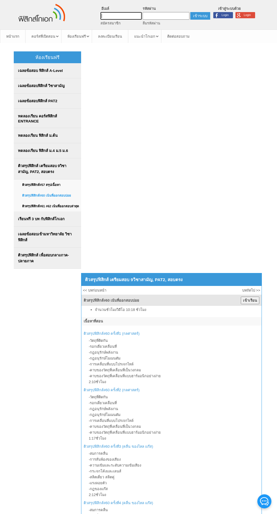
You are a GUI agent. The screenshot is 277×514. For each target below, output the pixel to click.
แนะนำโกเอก (144, 36)
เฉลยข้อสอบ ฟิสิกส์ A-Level (40, 71)
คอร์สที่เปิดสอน (43, 36)
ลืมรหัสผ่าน (151, 23)
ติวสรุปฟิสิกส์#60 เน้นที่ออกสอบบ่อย (46, 195)
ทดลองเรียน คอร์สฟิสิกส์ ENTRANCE (37, 118)
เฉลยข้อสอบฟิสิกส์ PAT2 (37, 101)
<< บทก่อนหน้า (94, 290)
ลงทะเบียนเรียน (110, 36)
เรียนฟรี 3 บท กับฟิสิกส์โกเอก (41, 219)
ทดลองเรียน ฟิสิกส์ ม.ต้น (38, 135)
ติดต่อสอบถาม (178, 36)
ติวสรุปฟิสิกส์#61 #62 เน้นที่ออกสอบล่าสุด (50, 206)
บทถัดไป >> (251, 290)
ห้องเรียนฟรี (76, 36)
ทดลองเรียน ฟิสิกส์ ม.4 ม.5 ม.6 (43, 151)
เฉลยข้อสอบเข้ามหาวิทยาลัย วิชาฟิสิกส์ (45, 237)
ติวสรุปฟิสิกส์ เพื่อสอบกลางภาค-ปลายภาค (43, 258)
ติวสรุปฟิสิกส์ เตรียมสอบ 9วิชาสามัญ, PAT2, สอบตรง (42, 169)
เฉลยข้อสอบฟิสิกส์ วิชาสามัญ (41, 86)
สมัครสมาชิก (110, 23)
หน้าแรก (12, 36)
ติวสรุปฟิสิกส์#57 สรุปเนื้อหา (41, 185)
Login (247, 15)
